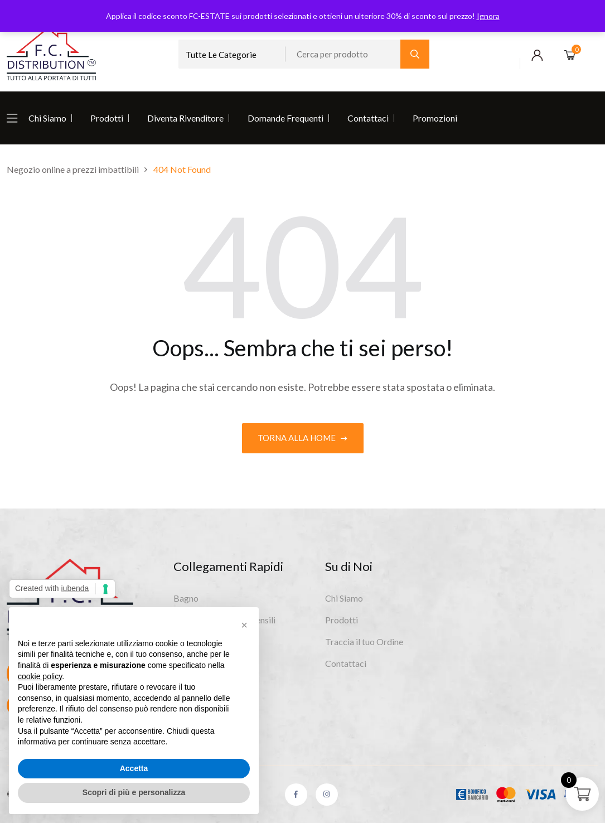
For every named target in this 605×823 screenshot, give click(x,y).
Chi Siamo (47, 118)
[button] (244, 625)
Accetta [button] (134, 768)
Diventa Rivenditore (185, 118)
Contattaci (368, 118)
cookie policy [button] (40, 676)
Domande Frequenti (285, 118)
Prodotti (106, 118)
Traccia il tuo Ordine (364, 641)
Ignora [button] (488, 16)
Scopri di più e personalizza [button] (134, 792)
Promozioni (435, 118)
